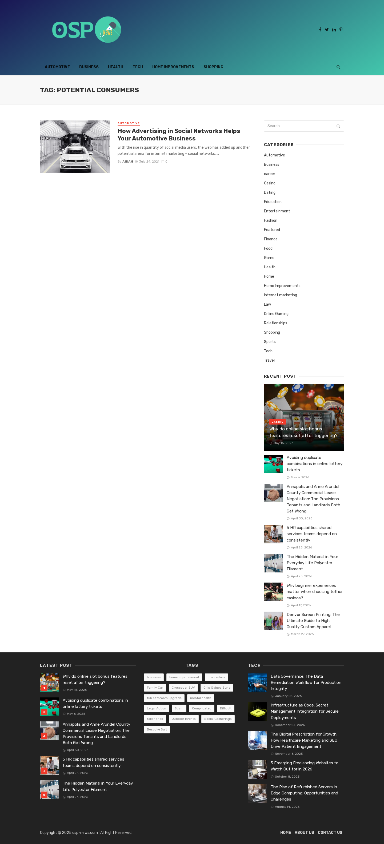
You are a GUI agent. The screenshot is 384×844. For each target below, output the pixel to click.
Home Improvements (173, 67)
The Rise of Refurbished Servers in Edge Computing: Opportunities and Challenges (304, 793)
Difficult (225, 708)
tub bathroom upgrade (164, 698)
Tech (138, 67)
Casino (269, 183)
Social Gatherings (218, 719)
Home (269, 276)
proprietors (216, 677)
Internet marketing (280, 295)
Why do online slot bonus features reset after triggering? (303, 432)
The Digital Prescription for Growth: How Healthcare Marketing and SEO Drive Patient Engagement (304, 740)
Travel (269, 360)
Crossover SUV (183, 687)
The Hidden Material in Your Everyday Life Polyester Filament (312, 562)
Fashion (270, 220)
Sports (270, 342)
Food (268, 248)
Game (269, 258)
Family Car (155, 687)
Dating (269, 192)
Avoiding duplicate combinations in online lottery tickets (314, 463)
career (269, 174)
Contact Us (330, 832)
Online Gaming (276, 314)
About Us (304, 832)
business (154, 677)
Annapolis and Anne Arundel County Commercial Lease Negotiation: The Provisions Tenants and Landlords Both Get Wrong (313, 499)
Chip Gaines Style (216, 687)
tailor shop (155, 719)
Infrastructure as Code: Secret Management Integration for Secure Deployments (305, 711)
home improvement (184, 677)
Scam (179, 708)
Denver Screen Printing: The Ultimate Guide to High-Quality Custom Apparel (313, 620)
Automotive (57, 67)
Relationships (275, 323)
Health (115, 67)
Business (89, 67)
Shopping (213, 67)
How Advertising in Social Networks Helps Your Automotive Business (179, 135)
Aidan (127, 161)
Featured (272, 230)
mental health (200, 698)
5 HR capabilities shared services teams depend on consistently (312, 533)
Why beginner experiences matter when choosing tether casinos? (315, 591)
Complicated (201, 708)
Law (267, 304)
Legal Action (156, 708)
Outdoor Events (184, 719)
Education (273, 202)
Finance (271, 239)
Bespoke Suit (157, 729)
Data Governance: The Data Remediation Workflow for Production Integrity (306, 682)
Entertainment (277, 211)
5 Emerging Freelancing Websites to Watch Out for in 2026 (304, 766)
